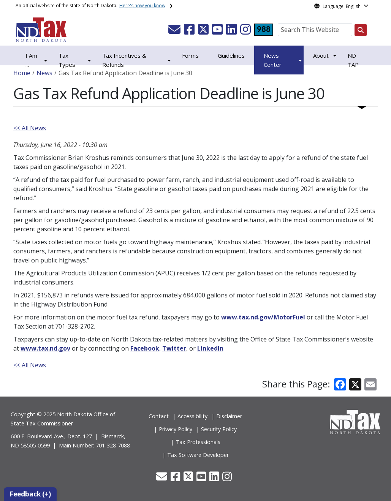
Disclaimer (229, 416)
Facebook (144, 348)
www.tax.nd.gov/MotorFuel (263, 317)
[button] (175, 31)
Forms (190, 55)
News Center (273, 60)
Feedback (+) (30, 494)
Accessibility (192, 416)
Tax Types (67, 60)
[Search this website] (361, 30)
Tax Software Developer (198, 454)
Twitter (174, 348)
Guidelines (231, 55)
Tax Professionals (198, 442)
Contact (159, 416)
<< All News (29, 128)
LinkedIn (210, 348)
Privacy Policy (175, 429)
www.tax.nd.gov (45, 348)
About (321, 55)
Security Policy (219, 429)
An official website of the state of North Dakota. (90, 5)
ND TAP (353, 60)
